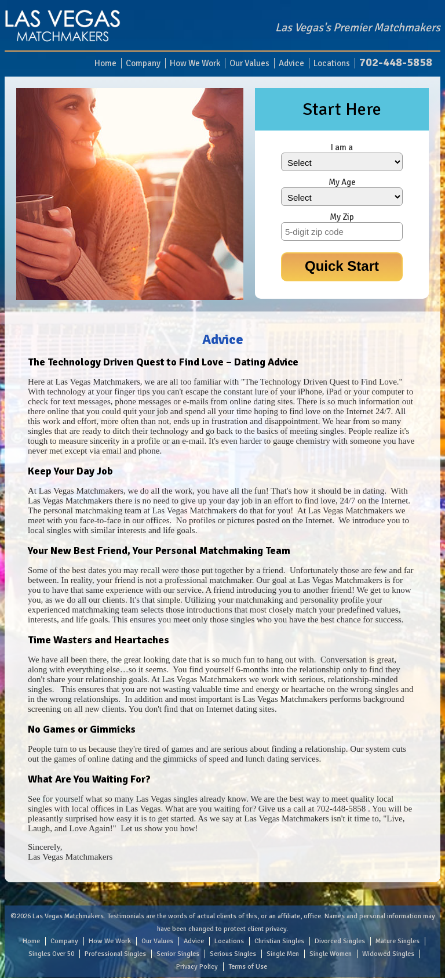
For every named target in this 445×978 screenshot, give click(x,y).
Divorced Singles (340, 941)
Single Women (330, 954)
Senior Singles (177, 954)
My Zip (342, 217)
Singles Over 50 (51, 954)
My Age (342, 182)
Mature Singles (397, 941)
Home (105, 63)
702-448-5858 (395, 62)
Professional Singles (115, 954)
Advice (291, 63)
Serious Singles (233, 954)
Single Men (283, 954)
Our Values (249, 63)
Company (143, 63)
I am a (342, 147)
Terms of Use (247, 966)
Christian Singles (279, 941)
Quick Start (342, 266)
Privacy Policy (197, 966)
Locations (331, 63)
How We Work (195, 63)
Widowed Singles (388, 954)
